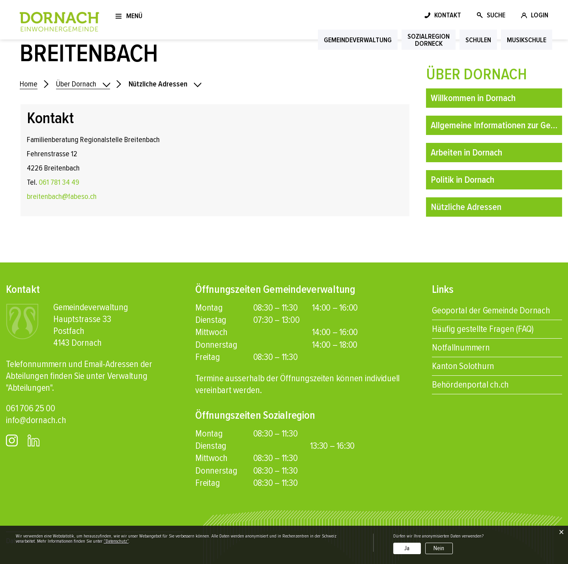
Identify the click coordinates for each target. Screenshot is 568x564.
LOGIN (539, 15)
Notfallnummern (461, 347)
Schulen (478, 40)
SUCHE (496, 15)
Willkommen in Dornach (473, 98)
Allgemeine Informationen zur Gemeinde (496, 125)
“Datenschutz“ (116, 541)
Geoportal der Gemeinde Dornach (491, 310)
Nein (438, 548)
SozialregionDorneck (428, 40)
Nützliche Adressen (489, 205)
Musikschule (526, 40)
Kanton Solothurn (463, 366)
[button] (165, 84)
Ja (406, 548)
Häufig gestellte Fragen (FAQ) (483, 329)
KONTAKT (447, 15)
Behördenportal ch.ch (470, 384)
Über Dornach (476, 74)
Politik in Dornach (462, 180)
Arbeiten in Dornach (466, 152)
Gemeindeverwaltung (358, 40)
